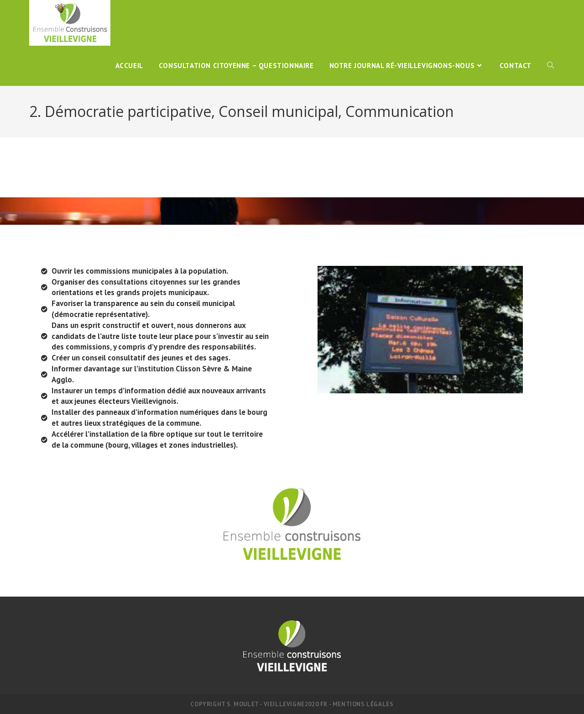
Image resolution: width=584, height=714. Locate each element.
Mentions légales (363, 704)
